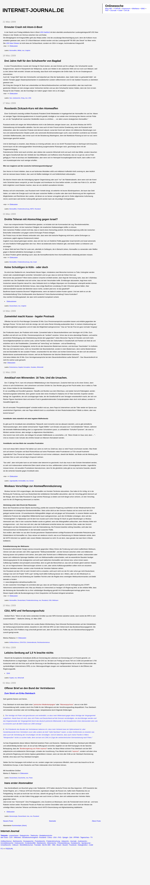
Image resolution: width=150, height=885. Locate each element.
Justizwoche (16, 98)
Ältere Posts (96, 821)
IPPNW (76, 837)
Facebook (73, 845)
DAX (8, 673)
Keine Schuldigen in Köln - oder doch (26, 267)
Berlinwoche (17, 841)
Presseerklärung (63, 843)
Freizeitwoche (40, 841)
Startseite (52, 821)
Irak (10, 98)
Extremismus (13, 367)
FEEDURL (9, 849)
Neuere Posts (8, 821)
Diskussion (14, 46)
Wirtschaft (40, 367)
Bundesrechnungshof (30, 837)
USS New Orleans (12, 43)
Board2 (65, 845)
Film (106, 10)
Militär (19, 50)
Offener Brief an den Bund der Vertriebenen (29, 688)
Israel (35, 262)
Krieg (22, 98)
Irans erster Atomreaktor (18, 783)
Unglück (27, 50)
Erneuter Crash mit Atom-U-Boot (23, 27)
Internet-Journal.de (33, 10)
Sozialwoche (75, 843)
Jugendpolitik (13, 481)
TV (91, 837)
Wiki (53, 845)
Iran (28, 816)
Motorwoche (51, 843)
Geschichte (21, 778)
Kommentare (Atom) (19, 825)
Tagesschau (84, 837)
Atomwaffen (13, 50)
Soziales (33, 367)
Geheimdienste (31, 642)
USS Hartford (45, 32)
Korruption (26, 367)
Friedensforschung (23, 209)
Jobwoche (65, 841)
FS (2, 849)
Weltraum (55, 600)
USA (29, 98)
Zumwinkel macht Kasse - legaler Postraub (29, 316)
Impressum (126, 9)
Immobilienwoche (7, 843)
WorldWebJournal (26, 845)
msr (23, 50)
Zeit (70, 837)
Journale (73, 841)
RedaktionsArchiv (45, 835)
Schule (31, 481)
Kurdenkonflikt (30, 843)
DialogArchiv (24, 835)
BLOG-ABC (46, 845)
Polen (31, 778)
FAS (59, 837)
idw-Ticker (4, 837)
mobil (91, 845)
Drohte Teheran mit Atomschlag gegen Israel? (31, 219)
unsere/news (13, 835)
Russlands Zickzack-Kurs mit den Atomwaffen (31, 108)
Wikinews (17, 837)
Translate (37, 845)
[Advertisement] (22, 867)
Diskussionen (11, 301)
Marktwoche (41, 843)
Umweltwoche (6, 845)
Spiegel (65, 837)
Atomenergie (13, 816)
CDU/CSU (23, 642)
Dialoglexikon (83, 845)
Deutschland (13, 306)
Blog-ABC (108, 9)
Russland (38, 209)
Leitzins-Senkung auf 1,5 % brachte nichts (28, 652)
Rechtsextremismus (43, 642)
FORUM (117, 9)
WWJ (143, 9)
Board (59, 845)
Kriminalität (22, 481)
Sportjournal (86, 843)
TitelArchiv (34, 835)
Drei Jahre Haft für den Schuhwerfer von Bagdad (32, 60)
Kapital (20, 367)
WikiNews (135, 9)
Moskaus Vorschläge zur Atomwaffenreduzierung (33, 486)
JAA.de (126, 10)
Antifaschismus (14, 642)
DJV (11, 837)
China (49, 837)
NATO (32, 209)
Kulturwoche (19, 843)
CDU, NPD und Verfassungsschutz (24, 610)
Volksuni (15, 845)
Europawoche (28, 841)
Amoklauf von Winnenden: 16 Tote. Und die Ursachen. (35, 377)
